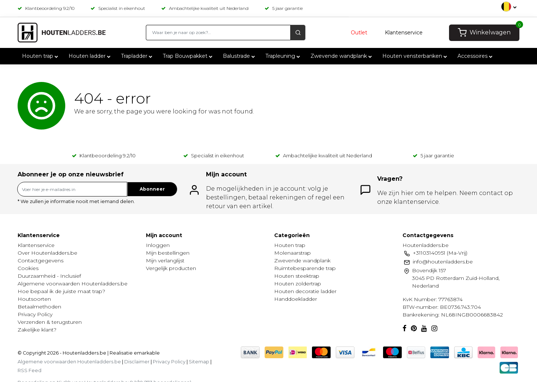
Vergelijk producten (171, 268)
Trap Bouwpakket (188, 56)
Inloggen (158, 245)
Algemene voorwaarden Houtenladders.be (73, 283)
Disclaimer (137, 361)
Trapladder (137, 56)
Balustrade (240, 56)
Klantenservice (404, 32)
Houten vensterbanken (415, 56)
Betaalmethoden (39, 306)
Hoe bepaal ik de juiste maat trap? (61, 291)
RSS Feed (29, 370)
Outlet (359, 32)
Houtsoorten (34, 299)
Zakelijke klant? (37, 329)
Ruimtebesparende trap (305, 268)
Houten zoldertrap (297, 283)
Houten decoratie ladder (305, 291)
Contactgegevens (40, 260)
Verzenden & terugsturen (50, 322)
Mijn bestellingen (168, 253)
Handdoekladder (295, 299)
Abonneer (152, 189)
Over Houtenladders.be (47, 253)
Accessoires (475, 56)
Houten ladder (90, 56)
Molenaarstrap (292, 253)
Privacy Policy (35, 314)
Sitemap (199, 361)
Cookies (28, 268)
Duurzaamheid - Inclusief (49, 276)
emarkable (146, 353)
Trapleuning (283, 56)
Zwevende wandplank (342, 56)
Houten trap (41, 56)
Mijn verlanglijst (165, 260)
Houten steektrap (296, 276)
